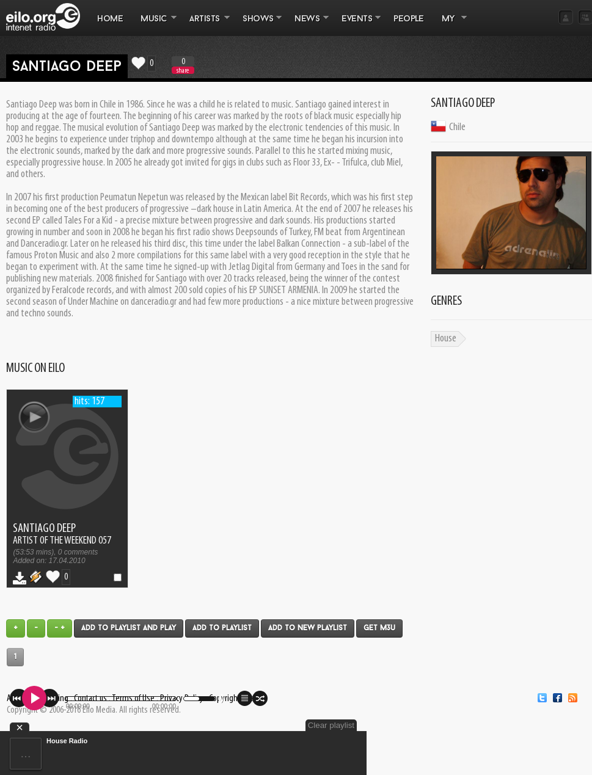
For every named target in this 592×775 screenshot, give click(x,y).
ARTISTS (205, 25)
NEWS (307, 25)
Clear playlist (331, 725)
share (183, 70)
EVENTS (357, 25)
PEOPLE (408, 19)
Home (110, 19)
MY (450, 25)
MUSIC (154, 25)
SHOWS (258, 25)
